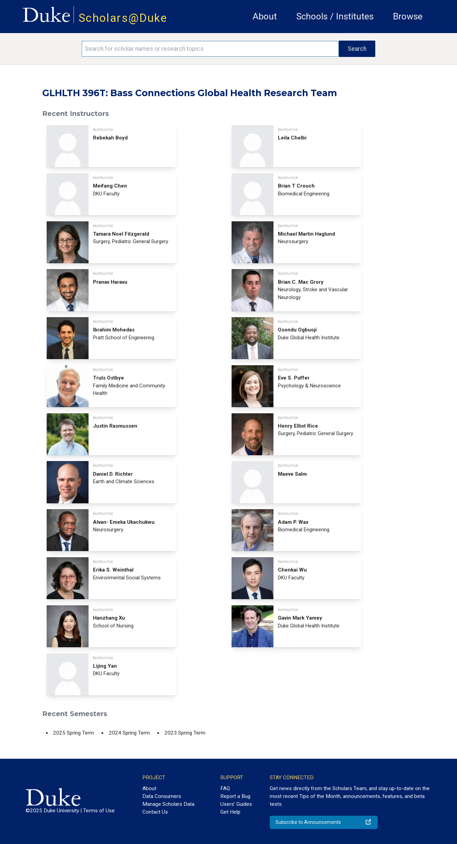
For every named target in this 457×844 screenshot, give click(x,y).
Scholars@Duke (123, 18)
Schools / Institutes (335, 16)
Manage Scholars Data (168, 804)
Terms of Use (99, 811)
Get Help (230, 812)
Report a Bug (235, 796)
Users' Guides (236, 804)
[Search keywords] (210, 49)
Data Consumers (161, 796)
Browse (408, 16)
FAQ (225, 788)
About (265, 16)
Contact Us (155, 812)
